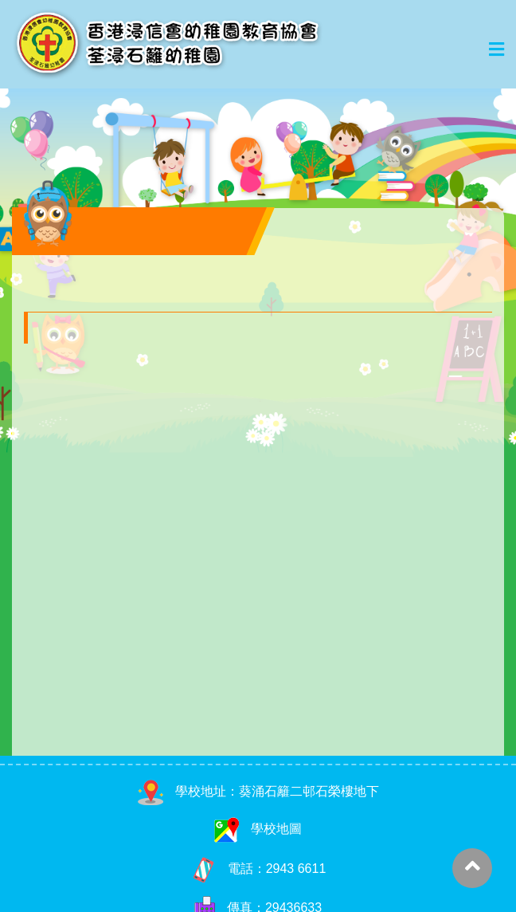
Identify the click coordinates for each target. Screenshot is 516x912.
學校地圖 (258, 828)
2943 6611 (296, 868)
